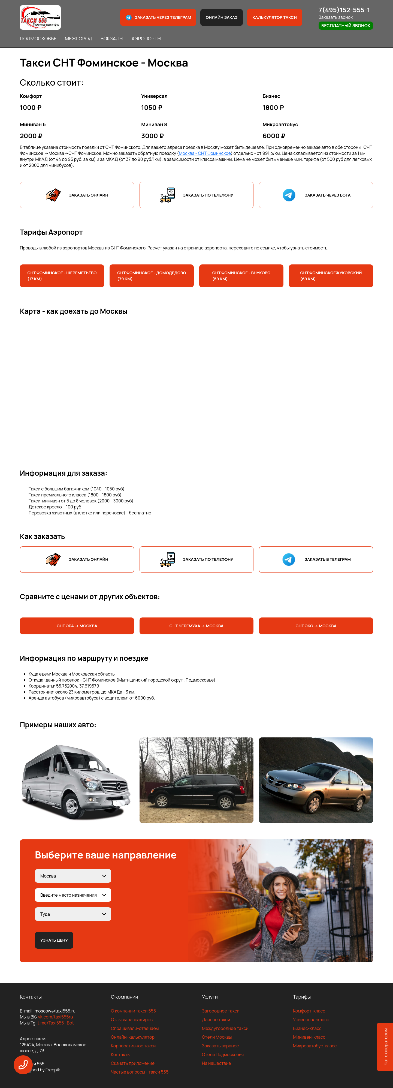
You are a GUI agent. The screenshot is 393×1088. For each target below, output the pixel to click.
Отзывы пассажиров (132, 1020)
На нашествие (216, 1063)
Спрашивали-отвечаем (135, 1028)
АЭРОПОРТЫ (146, 38)
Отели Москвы (217, 1037)
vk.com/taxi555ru (55, 1017)
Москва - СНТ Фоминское (205, 153)
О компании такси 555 (133, 1011)
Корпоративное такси (133, 1046)
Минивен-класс (309, 1037)
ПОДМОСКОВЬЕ (38, 38)
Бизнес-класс (307, 1028)
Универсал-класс (311, 1020)
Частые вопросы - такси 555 (139, 1072)
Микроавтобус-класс (315, 1046)
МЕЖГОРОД (78, 38)
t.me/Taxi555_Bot (56, 1023)
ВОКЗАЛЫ (112, 38)
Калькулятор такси (274, 17)
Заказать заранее (220, 1046)
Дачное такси (216, 1020)
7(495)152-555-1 (344, 9)
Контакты (120, 1054)
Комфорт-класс (309, 1011)
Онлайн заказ (222, 17)
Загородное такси (221, 1011)
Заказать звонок (336, 17)
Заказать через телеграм (158, 17)
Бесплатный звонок (345, 26)
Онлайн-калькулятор (133, 1037)
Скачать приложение (133, 1063)
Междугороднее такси (225, 1028)
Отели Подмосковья (223, 1054)
